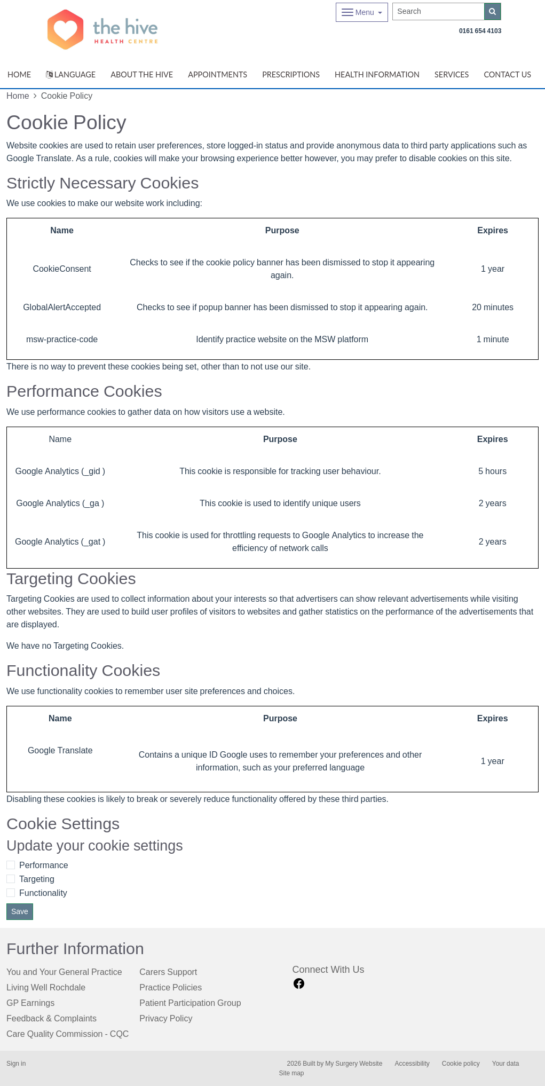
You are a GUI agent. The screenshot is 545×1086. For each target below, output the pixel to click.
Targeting (36, 879)
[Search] (439, 11)
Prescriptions (291, 74)
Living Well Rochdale (45, 987)
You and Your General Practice (64, 971)
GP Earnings (30, 1002)
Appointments (217, 74)
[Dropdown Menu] (362, 12)
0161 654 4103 (480, 31)
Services (452, 74)
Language (71, 74)
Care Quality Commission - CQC (67, 1033)
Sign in (16, 1063)
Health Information (377, 74)
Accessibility (411, 1063)
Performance (43, 865)
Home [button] (19, 74)
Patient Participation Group (190, 1002)
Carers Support (168, 971)
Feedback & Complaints (51, 1018)
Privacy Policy (165, 1018)
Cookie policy (461, 1063)
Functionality (43, 892)
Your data (505, 1063)
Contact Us (507, 74)
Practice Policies (170, 987)
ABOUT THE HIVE (141, 74)
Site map (291, 1073)
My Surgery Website (353, 1063)
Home (17, 95)
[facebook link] (299, 983)
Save (19, 911)
